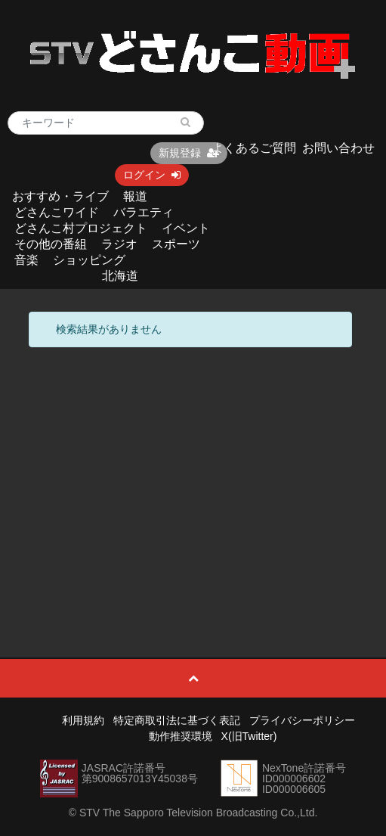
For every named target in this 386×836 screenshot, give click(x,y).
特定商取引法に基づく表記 (176, 720)
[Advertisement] (193, 468)
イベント (186, 228)
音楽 (26, 259)
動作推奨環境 (180, 736)
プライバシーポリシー (302, 720)
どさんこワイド (56, 212)
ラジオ (119, 244)
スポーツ (176, 244)
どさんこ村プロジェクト (80, 228)
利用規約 (83, 720)
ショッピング (89, 259)
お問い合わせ (338, 147)
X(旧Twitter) (249, 736)
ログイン (152, 175)
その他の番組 (50, 244)
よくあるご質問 (254, 147)
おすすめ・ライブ (60, 196)
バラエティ (143, 212)
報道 (135, 196)
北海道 (120, 275)
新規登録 (189, 153)
